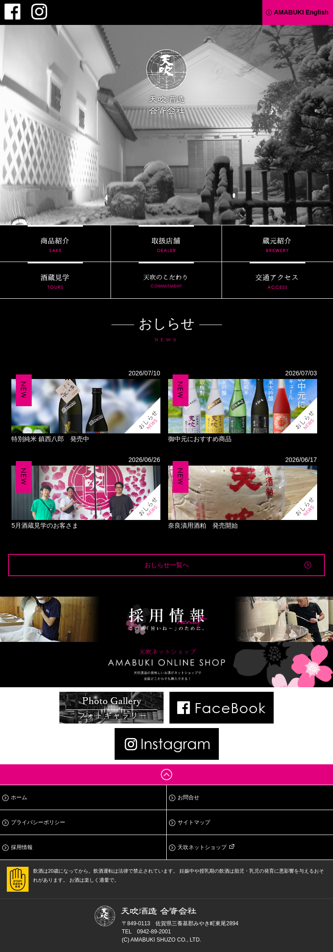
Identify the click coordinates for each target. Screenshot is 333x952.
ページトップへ (166, 774)
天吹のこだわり (166, 280)
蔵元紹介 (277, 243)
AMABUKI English (301, 12)
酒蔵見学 (55, 280)
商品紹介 (55, 243)
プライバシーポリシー (38, 822)
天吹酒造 (166, 83)
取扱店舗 (166, 243)
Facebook (12, 11)
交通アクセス (277, 280)
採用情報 (22, 847)
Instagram (39, 11)
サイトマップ (194, 822)
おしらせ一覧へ (167, 564)
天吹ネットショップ (202, 847)
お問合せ (188, 797)
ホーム (19, 797)
